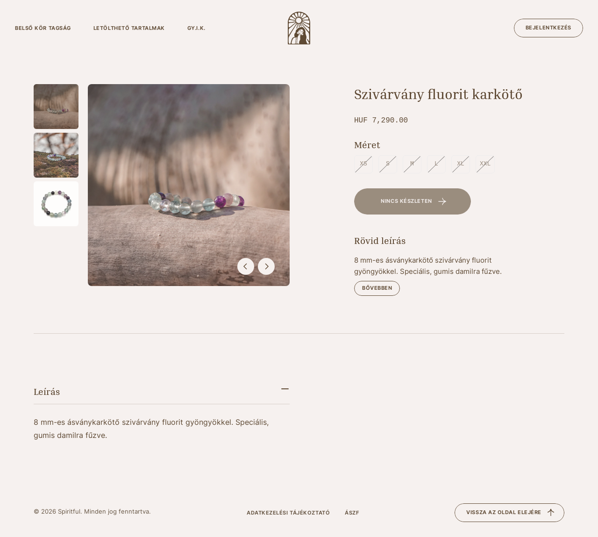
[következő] (266, 266)
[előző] (245, 266)
